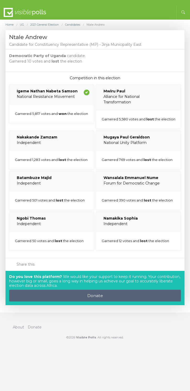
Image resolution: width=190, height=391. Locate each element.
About (18, 327)
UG (22, 24)
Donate (95, 295)
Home (9, 24)
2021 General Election (44, 24)
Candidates (72, 24)
